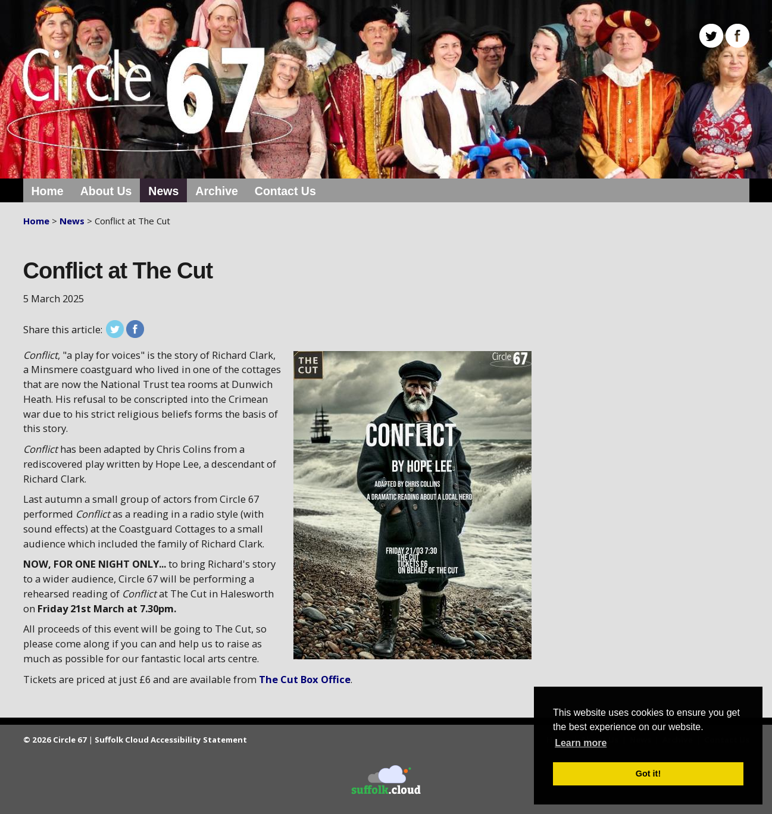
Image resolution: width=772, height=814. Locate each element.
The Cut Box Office (305, 679)
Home (48, 191)
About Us (106, 191)
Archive (216, 191)
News (163, 191)
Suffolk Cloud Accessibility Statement (171, 739)
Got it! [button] (648, 773)
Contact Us (285, 191)
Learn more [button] (581, 743)
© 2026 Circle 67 (55, 739)
